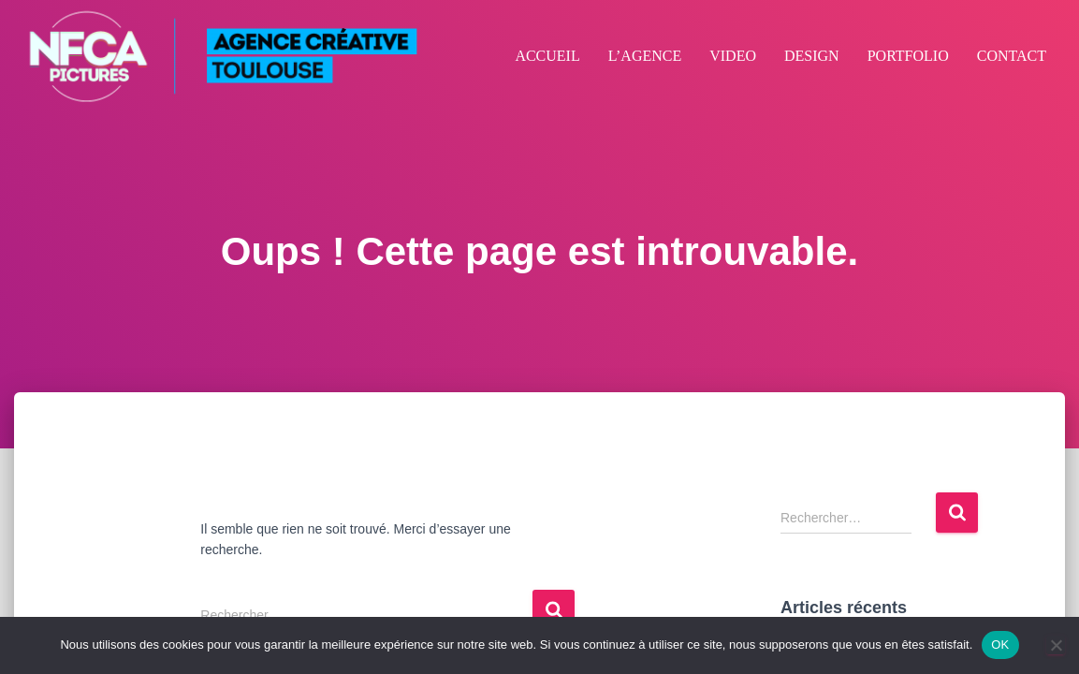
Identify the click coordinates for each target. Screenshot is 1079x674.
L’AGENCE (645, 56)
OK (1000, 644)
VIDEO (732, 56)
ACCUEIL (547, 56)
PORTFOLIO (908, 56)
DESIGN (811, 56)
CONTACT (1011, 56)
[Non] (1055, 645)
